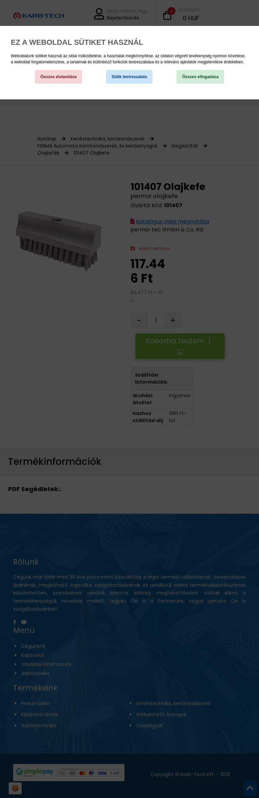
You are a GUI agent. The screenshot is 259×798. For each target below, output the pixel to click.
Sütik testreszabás (129, 76)
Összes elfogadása (200, 76)
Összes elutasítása (58, 76)
